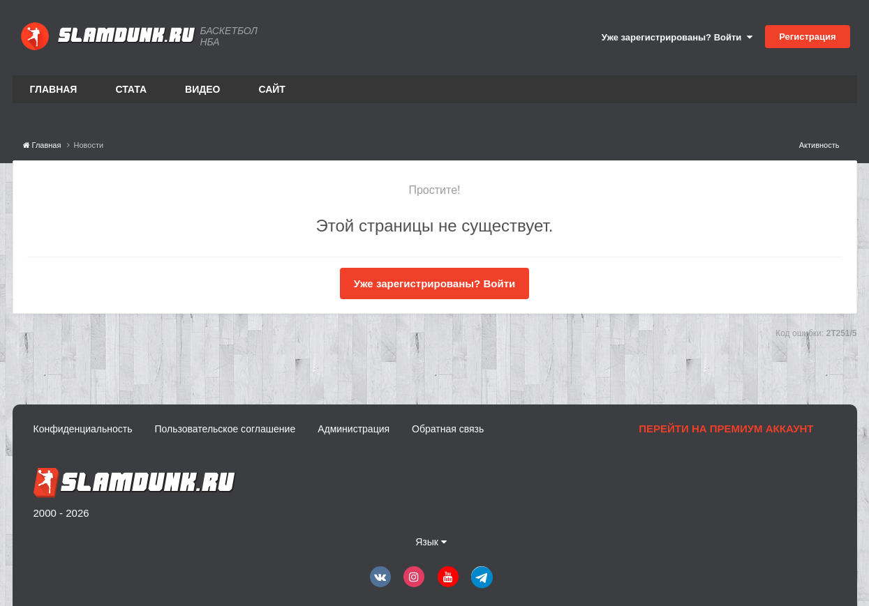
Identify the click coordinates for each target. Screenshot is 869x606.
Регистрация (807, 36)
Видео (202, 89)
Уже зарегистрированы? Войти (677, 37)
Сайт (271, 89)
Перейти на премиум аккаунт (726, 428)
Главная (53, 89)
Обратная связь (448, 428)
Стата (131, 89)
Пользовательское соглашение (225, 428)
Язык (431, 541)
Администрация (353, 428)
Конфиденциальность (83, 428)
